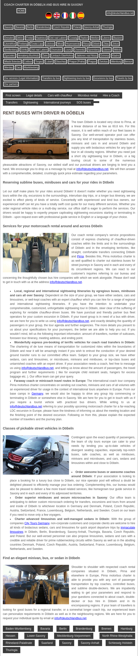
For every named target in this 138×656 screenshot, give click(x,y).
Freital (29, 38)
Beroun (128, 61)
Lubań (49, 61)
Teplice (84, 38)
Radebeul (41, 38)
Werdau (8, 67)
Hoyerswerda (73, 43)
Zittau (106, 43)
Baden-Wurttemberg (18, 628)
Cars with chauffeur (60, 95)
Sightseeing (30, 102)
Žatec (45, 55)
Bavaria (20, 27)
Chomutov (56, 49)
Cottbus (28, 61)
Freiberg (23, 43)
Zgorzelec (9, 55)
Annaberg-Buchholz (28, 55)
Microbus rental (87, 95)
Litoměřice (9, 43)
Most (60, 43)
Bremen (106, 628)
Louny (68, 49)
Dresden (8, 38)
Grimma (104, 55)
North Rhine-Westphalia (117, 635)
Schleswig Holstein (120, 643)
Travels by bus (124, 78)
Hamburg (126, 628)
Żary (18, 67)
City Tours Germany (36, 523)
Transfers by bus (51, 78)
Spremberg (93, 49)
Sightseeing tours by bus (77, 78)
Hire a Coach (111, 95)
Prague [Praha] (77, 61)
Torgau (39, 61)
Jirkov (115, 43)
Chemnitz (80, 49)
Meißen (95, 38)
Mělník (117, 49)
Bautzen (117, 38)
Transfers (11, 102)
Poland (77, 27)
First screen (13, 95)
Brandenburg (43, 27)
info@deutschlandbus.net (120, 13)
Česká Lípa (37, 43)
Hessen (10, 635)
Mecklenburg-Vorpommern (73, 635)
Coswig (73, 38)
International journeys (57, 102)
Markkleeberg (31, 67)
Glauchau (61, 61)
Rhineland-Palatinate (19, 643)
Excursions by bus (103, 78)
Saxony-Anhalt (91, 27)
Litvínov (50, 43)
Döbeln (96, 43)
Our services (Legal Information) (21, 78)
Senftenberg (10, 49)
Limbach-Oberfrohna (62, 55)
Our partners (11, 84)
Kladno (116, 55)
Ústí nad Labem (58, 38)
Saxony (8, 27)
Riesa (86, 43)
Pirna (80, 256)
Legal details (34, 95)
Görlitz (24, 49)
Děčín (20, 38)
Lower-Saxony (36, 635)
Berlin (30, 27)
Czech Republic (61, 27)
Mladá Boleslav (12, 61)
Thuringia (107, 27)
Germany (37, 393)
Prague (92, 61)
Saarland (47, 643)
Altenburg (116, 61)
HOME (21, 10)
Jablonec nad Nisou (86, 55)
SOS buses (84, 102)
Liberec (106, 38)
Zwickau (103, 61)
